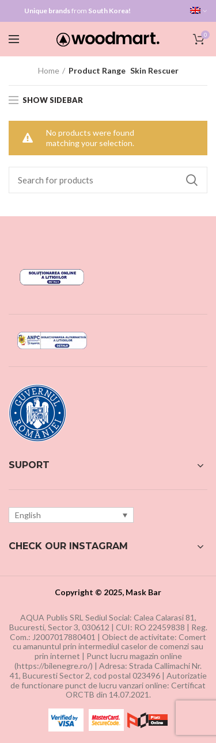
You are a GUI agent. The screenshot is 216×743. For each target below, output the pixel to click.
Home (48, 70)
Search (191, 180)
